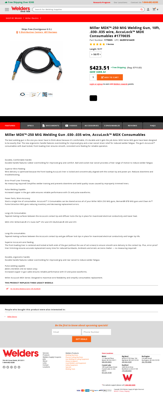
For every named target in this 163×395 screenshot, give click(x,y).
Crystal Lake (106, 365)
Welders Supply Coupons (52, 357)
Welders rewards (120, 84)
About (45, 361)
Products (46, 355)
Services (46, 353)
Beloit (104, 356)
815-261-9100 (107, 372)
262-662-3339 (127, 362)
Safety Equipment (72, 365)
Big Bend (125, 356)
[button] (66, 63)
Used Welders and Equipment (76, 363)
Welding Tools (70, 369)
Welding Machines (72, 355)
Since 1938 (25, 11)
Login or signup (96, 84)
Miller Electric (32, 18)
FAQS (153, 125)
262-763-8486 (146, 362)
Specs (30, 125)
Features (10, 125)
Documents (51, 125)
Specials (68, 367)
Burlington (146, 356)
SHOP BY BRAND (14, 18)
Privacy (121, 391)
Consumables (112, 125)
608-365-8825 (107, 362)
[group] (37, 62)
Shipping (126, 391)
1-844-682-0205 (8, 362)
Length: (96, 49)
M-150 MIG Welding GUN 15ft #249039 (25, 288)
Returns (116, 391)
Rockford (125, 365)
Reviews (132, 125)
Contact (46, 365)
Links (45, 363)
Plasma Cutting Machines (74, 357)
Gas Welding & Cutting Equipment (77, 359)
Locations (46, 367)
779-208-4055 (127, 371)
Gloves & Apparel (72, 361)
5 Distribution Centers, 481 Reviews (38, 32)
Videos (71, 125)
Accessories (92, 125)
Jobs (44, 359)
